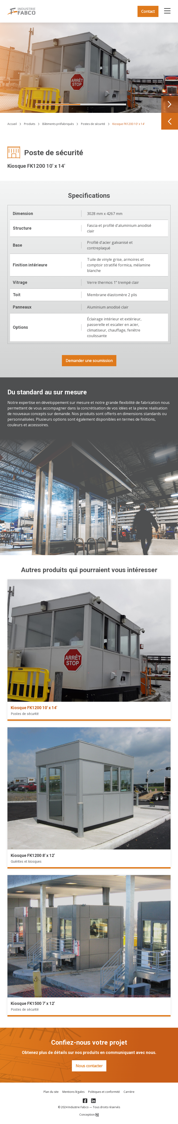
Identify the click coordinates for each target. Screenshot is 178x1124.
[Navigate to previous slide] (169, 121)
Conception (89, 1115)
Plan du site (51, 1092)
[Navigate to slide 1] (58, 104)
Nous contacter (89, 1065)
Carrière (129, 1092)
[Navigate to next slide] (169, 104)
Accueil (12, 124)
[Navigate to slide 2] (103, 104)
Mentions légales (73, 1092)
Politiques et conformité (104, 1092)
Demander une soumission (89, 360)
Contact (148, 11)
